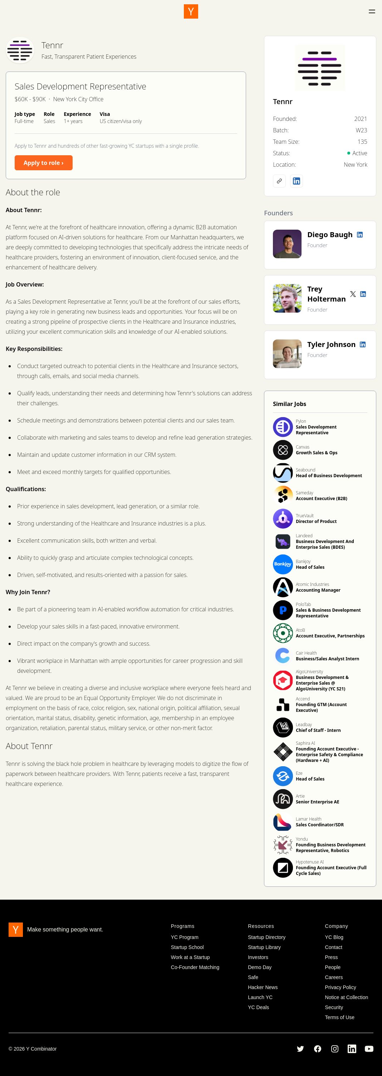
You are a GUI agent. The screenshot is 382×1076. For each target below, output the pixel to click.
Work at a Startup (190, 957)
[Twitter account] (353, 294)
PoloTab (303, 604)
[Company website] (279, 181)
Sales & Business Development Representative (328, 613)
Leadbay (304, 725)
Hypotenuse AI (310, 862)
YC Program (185, 937)
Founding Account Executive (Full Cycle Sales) (331, 870)
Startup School (187, 947)
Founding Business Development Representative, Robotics (331, 848)
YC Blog (334, 937)
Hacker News (263, 987)
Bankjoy (303, 561)
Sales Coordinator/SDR (320, 825)
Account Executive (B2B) (321, 498)
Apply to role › (44, 163)
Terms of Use (339, 1017)
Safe (253, 977)
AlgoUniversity (309, 672)
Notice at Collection (346, 997)
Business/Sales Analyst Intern (327, 659)
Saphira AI (305, 743)
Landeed (304, 536)
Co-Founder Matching (195, 967)
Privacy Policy (340, 987)
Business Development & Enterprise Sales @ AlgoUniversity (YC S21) (322, 683)
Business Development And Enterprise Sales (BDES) (325, 544)
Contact (333, 947)
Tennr (52, 45)
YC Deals (258, 1007)
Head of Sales (310, 567)
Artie (300, 796)
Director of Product (316, 521)
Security (334, 1007)
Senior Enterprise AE (317, 802)
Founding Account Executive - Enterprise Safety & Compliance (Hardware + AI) (329, 754)
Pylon (301, 421)
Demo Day (259, 967)
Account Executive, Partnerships (330, 636)
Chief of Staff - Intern (318, 730)
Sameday (304, 493)
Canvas (302, 447)
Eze (299, 773)
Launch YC (260, 997)
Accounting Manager (318, 590)
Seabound (305, 470)
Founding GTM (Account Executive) (321, 707)
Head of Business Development (329, 476)
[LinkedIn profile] (296, 181)
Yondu (302, 839)
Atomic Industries (312, 584)
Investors (258, 957)
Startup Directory (266, 937)
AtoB (300, 630)
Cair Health (306, 653)
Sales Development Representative (316, 430)
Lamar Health (309, 819)
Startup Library (264, 947)
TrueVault (305, 516)
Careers (334, 977)
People (333, 967)
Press (331, 957)
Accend (303, 699)
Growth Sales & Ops (316, 453)
